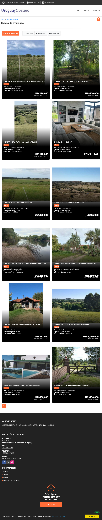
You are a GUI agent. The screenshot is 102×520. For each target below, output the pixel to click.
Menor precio (41, 33)
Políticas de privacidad (12, 480)
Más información (60, 516)
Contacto (96, 11)
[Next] (11, 406)
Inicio (79, 11)
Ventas (86, 11)
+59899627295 (49, 2)
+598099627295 (34, 2)
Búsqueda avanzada (12, 19)
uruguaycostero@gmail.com (14, 2)
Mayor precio (54, 33)
